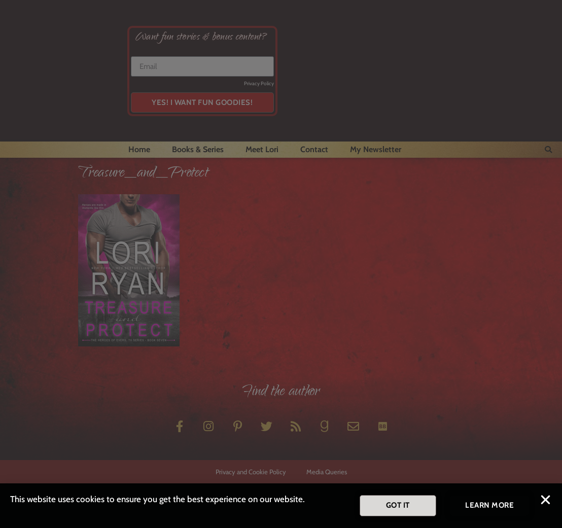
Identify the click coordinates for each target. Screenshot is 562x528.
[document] (281, 264)
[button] (545, 501)
